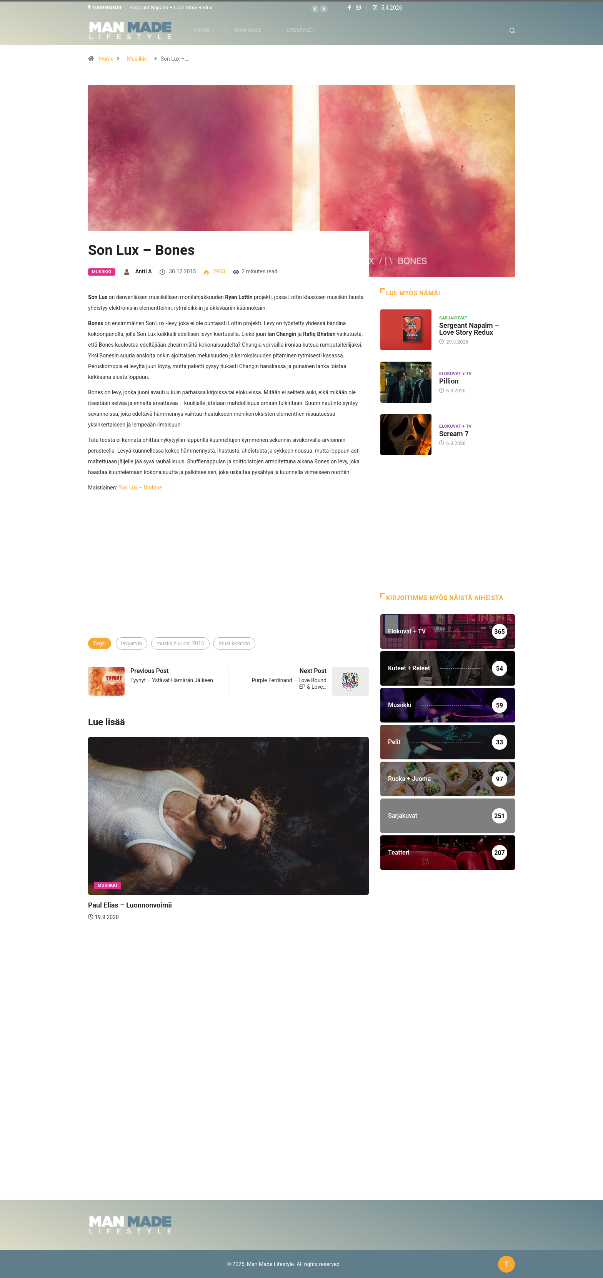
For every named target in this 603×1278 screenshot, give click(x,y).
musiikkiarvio (234, 643)
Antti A (143, 271)
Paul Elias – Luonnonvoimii (130, 905)
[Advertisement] (228, 578)
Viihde (207, 30)
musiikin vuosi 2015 (180, 643)
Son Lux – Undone (140, 487)
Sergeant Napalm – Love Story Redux (171, 7)
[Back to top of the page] (507, 1263)
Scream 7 (453, 433)
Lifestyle (304, 30)
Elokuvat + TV (455, 373)
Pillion (449, 381)
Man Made (253, 30)
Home (106, 58)
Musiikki (137, 58)
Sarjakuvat (453, 317)
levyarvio (131, 643)
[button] (315, 9)
